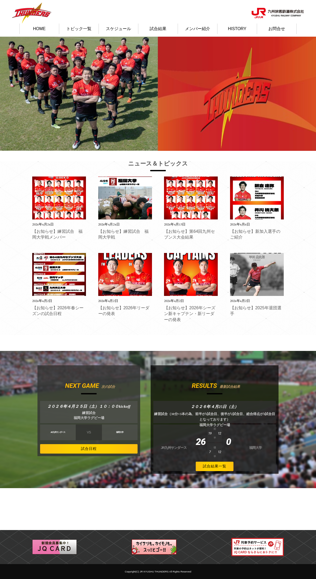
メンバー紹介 (197, 28)
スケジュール (118, 28)
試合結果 (158, 28)
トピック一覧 (78, 28)
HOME (39, 28)
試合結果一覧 (214, 466)
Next (309, 94)
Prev (7, 94)
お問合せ (276, 28)
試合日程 (89, 448)
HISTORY (237, 28)
